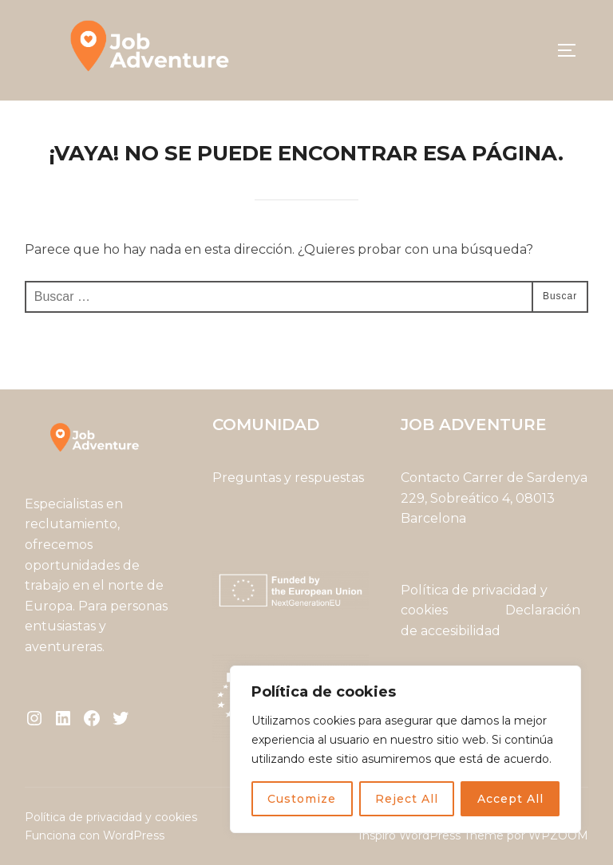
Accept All (510, 799)
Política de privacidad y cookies (111, 817)
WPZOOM (558, 835)
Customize (301, 799)
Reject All (406, 799)
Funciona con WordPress (94, 835)
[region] (405, 749)
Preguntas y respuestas (288, 477)
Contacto (430, 477)
